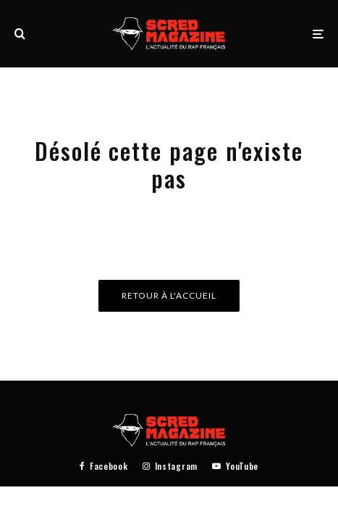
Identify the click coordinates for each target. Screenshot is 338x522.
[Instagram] (170, 466)
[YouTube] (235, 466)
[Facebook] (103, 466)
